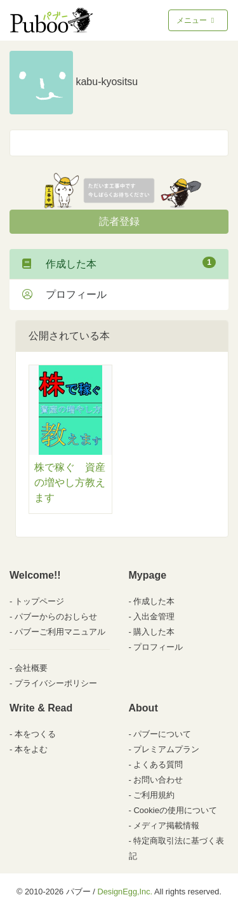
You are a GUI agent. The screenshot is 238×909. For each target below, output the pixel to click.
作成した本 (119, 263)
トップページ (39, 601)
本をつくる (35, 734)
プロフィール (64, 294)
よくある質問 (158, 764)
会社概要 (31, 668)
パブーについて (162, 734)
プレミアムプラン (166, 749)
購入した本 (154, 631)
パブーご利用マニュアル (60, 631)
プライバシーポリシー (56, 683)
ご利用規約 (154, 795)
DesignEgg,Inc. (124, 891)
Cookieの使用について (174, 810)
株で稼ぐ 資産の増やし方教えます (69, 482)
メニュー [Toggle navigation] (196, 20)
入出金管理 (154, 616)
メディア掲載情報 (166, 825)
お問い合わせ (158, 779)
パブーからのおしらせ (56, 616)
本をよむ (31, 749)
